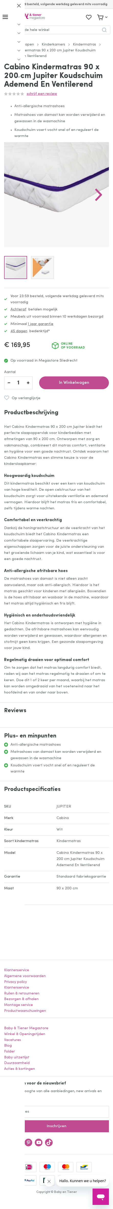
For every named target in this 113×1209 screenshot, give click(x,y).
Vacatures (12, 1040)
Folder (9, 1052)
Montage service (18, 1005)
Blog (8, 1046)
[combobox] (56, 30)
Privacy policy (15, 982)
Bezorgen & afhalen (21, 999)
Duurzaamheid (17, 1063)
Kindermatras (84, 45)
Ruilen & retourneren (21, 993)
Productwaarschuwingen (25, 1011)
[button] (98, 194)
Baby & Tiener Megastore (26, 1028)
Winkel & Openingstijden (24, 1034)
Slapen (28, 45)
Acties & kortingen (19, 1069)
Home (9, 45)
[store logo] (29, 17)
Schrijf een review (42, 94)
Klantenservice (16, 970)
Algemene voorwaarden (25, 976)
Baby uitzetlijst (16, 1057)
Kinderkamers (53, 45)
